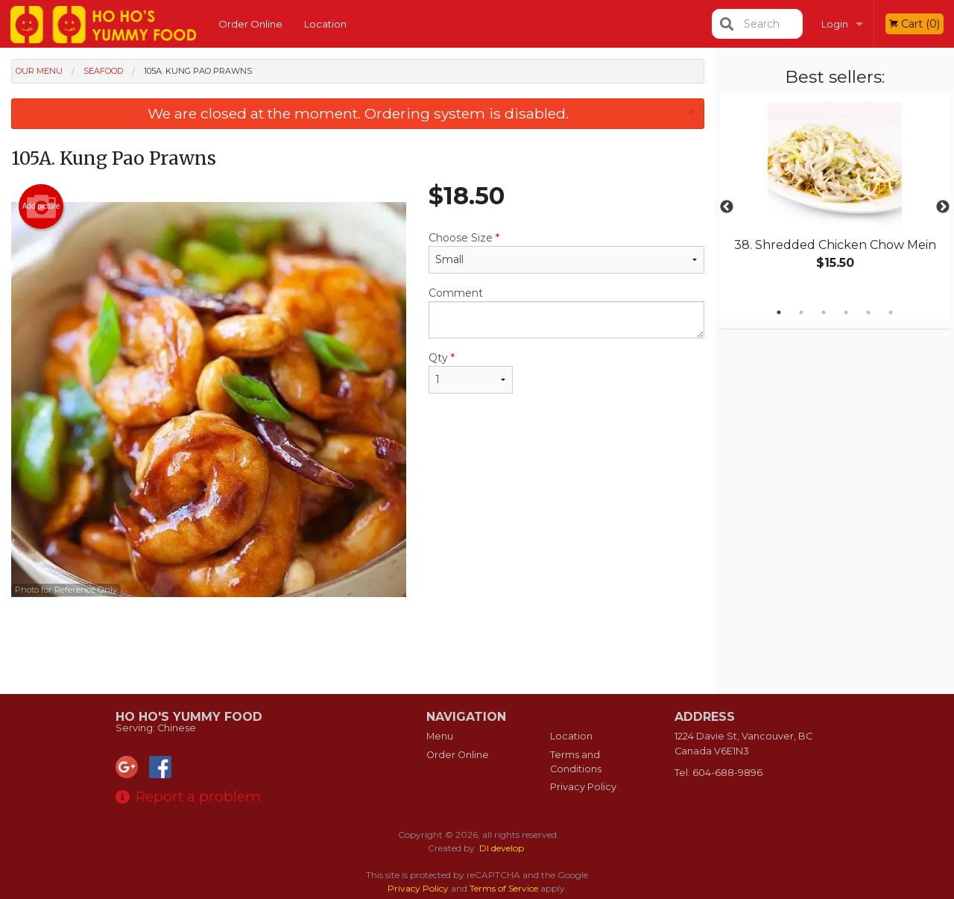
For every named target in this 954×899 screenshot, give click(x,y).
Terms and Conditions (575, 762)
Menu (439, 736)
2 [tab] (801, 312)
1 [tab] (778, 312)
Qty (471, 372)
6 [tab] (890, 312)
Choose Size (566, 252)
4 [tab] (845, 312)
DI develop (501, 848)
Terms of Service (504, 888)
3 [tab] (823, 312)
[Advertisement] (357, 645)
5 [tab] (868, 312)
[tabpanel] (835, 198)
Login (834, 24)
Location (325, 24)
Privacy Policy (583, 786)
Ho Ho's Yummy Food (189, 717)
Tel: (718, 772)
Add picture (41, 206)
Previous (726, 207)
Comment (566, 312)
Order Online (250, 24)
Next (942, 207)
